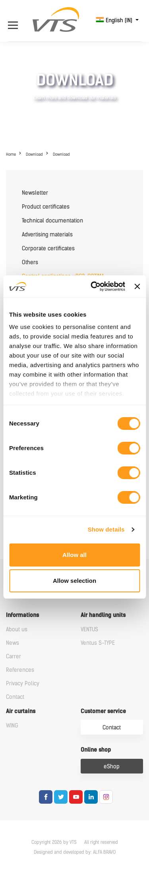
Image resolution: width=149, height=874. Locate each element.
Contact (15, 697)
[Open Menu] (15, 20)
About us (16, 629)
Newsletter (35, 192)
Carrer (13, 656)
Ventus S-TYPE (98, 643)
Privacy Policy (22, 683)
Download (34, 154)
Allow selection (74, 580)
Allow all (74, 554)
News (12, 643)
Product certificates (46, 206)
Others (30, 262)
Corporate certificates (48, 248)
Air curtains (20, 711)
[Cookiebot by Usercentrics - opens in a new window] (93, 286)
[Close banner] (137, 286)
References (20, 670)
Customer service (103, 711)
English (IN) (115, 20)
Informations (22, 615)
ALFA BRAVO (104, 852)
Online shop (96, 749)
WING (12, 725)
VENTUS (89, 629)
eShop (112, 766)
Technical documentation (52, 220)
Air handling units (103, 615)
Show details (106, 529)
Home (11, 154)
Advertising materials (47, 234)
